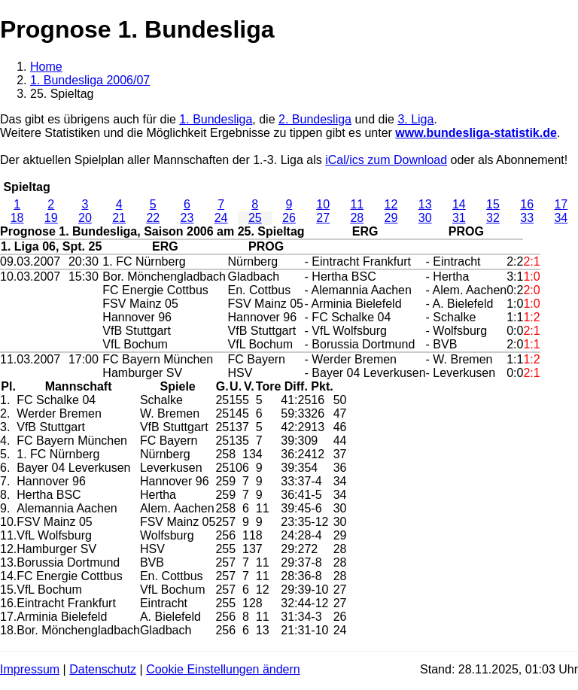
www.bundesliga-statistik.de (476, 132)
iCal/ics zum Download (386, 160)
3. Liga (415, 119)
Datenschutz (102, 669)
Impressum (29, 669)
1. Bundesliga (215, 119)
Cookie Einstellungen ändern (223, 669)
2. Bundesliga (314, 119)
